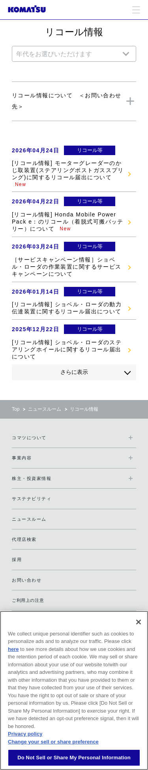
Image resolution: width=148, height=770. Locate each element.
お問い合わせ (26, 580)
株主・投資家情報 (31, 478)
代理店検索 (24, 539)
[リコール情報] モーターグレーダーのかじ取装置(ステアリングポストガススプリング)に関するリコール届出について (68, 170)
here (13, 649)
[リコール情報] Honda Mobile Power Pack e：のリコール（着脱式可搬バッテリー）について (68, 221)
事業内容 (22, 457)
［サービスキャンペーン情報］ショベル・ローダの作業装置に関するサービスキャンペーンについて (67, 266)
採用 (17, 559)
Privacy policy (25, 734)
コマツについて (29, 437)
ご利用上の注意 (28, 600)
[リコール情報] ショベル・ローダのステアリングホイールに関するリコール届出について (67, 349)
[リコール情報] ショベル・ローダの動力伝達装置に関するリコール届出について (67, 308)
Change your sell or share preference (53, 742)
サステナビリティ (31, 498)
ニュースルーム (44, 409)
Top (15, 409)
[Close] (138, 622)
